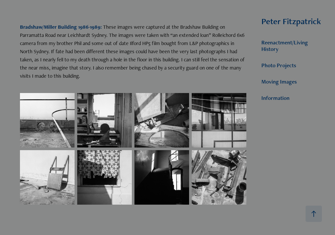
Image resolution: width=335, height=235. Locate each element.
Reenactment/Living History (284, 46)
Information (275, 98)
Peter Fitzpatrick (291, 21)
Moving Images (279, 81)
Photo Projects (278, 65)
